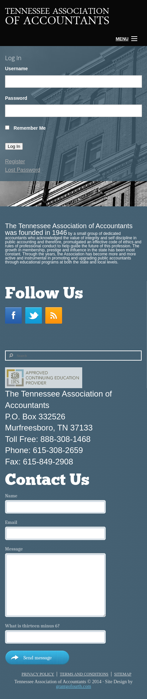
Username (16, 68)
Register (15, 161)
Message (14, 549)
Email (11, 522)
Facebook (15, 315)
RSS (55, 315)
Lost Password (22, 170)
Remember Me (29, 128)
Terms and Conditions (84, 674)
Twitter (35, 315)
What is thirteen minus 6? (32, 626)
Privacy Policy (37, 674)
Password (16, 98)
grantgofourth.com (73, 686)
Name (11, 496)
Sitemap (122, 674)
